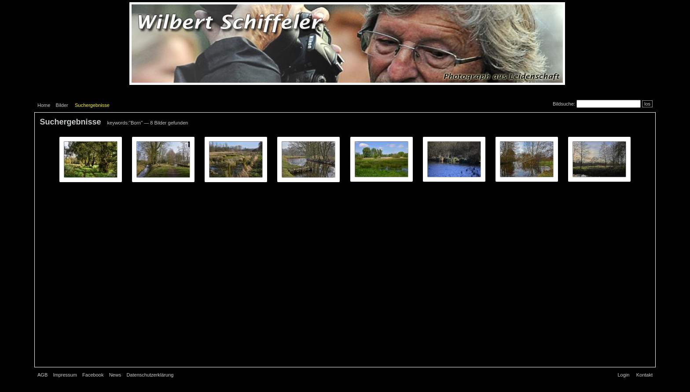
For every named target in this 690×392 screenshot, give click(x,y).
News (115, 374)
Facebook (92, 374)
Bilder (62, 105)
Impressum (65, 374)
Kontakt (644, 374)
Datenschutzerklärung (149, 374)
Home (43, 105)
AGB (42, 374)
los (647, 103)
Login (623, 374)
